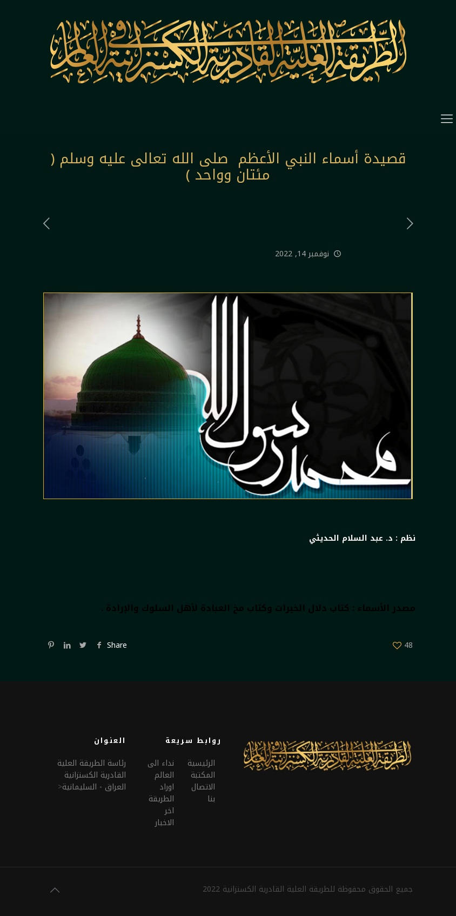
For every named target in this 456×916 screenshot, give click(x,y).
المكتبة (203, 775)
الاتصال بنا (203, 793)
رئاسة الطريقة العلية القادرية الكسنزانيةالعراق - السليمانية (91, 775)
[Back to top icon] (54, 890)
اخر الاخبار (164, 817)
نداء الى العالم (160, 769)
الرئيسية (201, 763)
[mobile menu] (447, 119)
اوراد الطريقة (161, 793)
